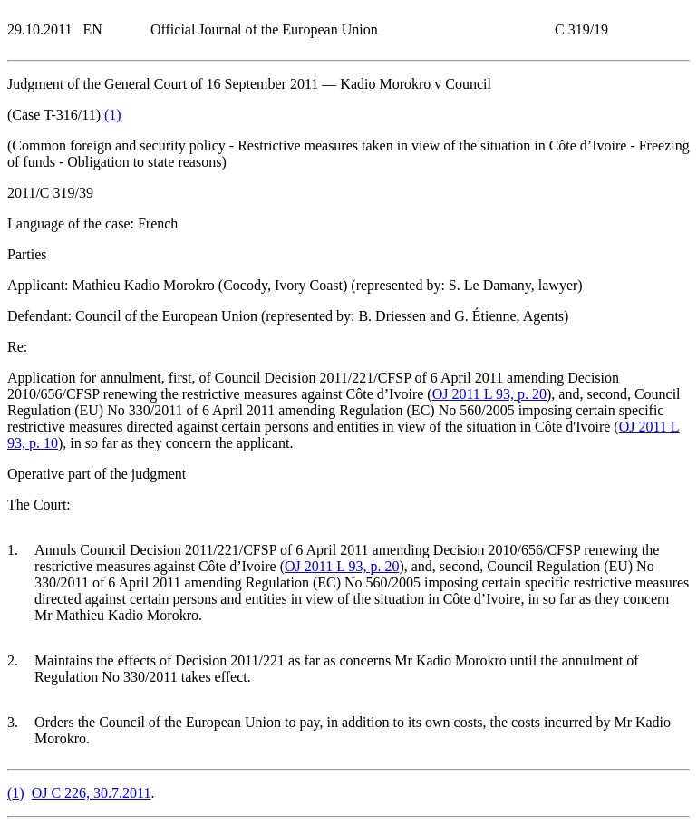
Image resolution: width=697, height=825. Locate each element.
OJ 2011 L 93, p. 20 (489, 394)
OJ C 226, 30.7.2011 (91, 793)
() (111, 114)
